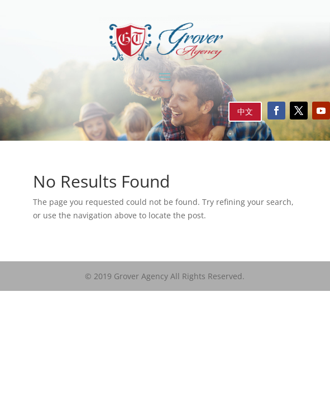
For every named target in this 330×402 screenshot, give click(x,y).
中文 (245, 111)
